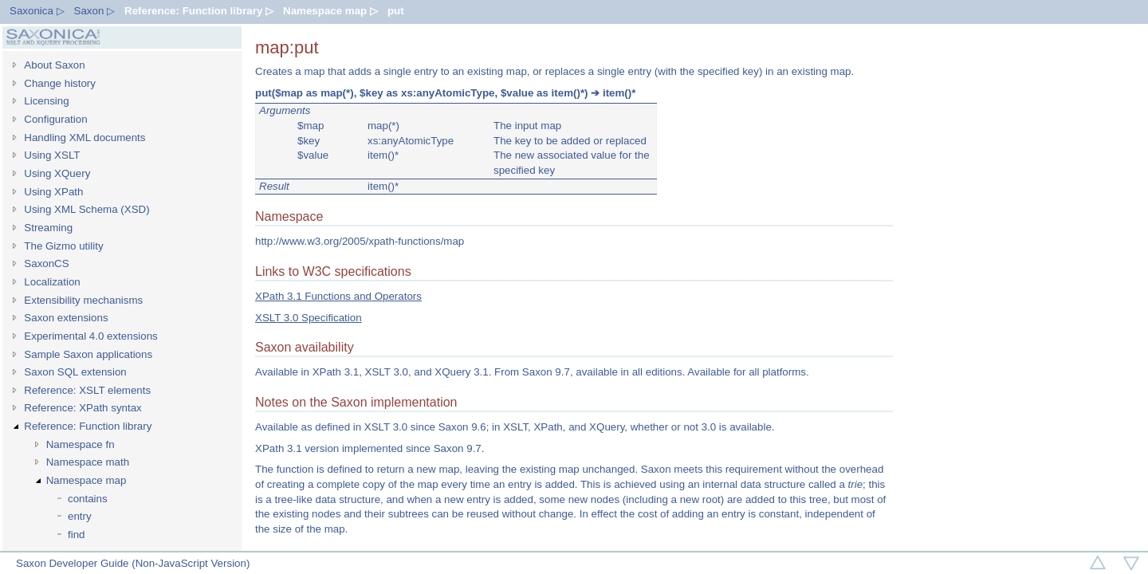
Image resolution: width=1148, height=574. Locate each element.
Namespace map (86, 480)
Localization (52, 282)
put (395, 11)
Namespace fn (80, 444)
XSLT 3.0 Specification (308, 318)
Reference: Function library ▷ (198, 11)
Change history (60, 83)
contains (88, 499)
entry (80, 516)
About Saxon (54, 65)
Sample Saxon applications (88, 354)
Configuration (55, 119)
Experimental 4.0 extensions (90, 336)
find (76, 535)
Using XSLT (52, 155)
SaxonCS (46, 263)
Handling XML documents (84, 138)
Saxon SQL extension (75, 372)
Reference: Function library (87, 426)
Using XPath (53, 192)
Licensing (46, 101)
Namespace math (87, 462)
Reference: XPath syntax (82, 408)
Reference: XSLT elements (87, 390)
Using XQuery (57, 173)
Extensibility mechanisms (83, 300)
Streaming (48, 228)
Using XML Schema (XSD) (86, 209)
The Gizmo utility (63, 246)
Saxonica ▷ (37, 11)
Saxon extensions (66, 318)
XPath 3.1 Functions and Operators (338, 296)
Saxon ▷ (95, 11)
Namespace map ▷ (330, 11)
